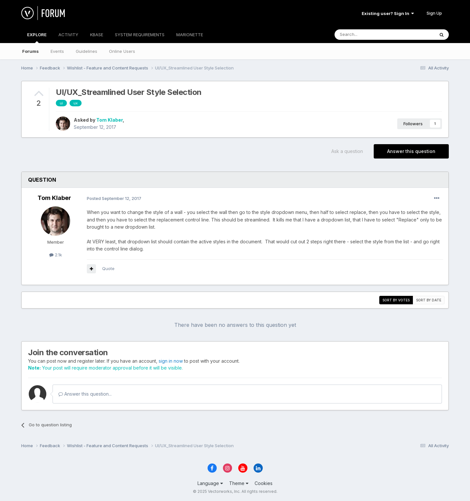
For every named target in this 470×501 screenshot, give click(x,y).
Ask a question (347, 151)
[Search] (368, 34)
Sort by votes (396, 300)
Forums (30, 51)
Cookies (264, 483)
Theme (238, 483)
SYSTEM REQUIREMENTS (139, 34)
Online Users (122, 51)
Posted (114, 198)
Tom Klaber (109, 120)
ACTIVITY (68, 34)
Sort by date (428, 300)
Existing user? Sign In (388, 13)
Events (57, 51)
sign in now (171, 361)
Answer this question (411, 151)
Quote (108, 268)
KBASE (96, 34)
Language (210, 483)
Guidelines (86, 51)
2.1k (55, 254)
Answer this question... (85, 394)
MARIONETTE (189, 34)
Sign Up (434, 13)
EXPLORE (37, 37)
